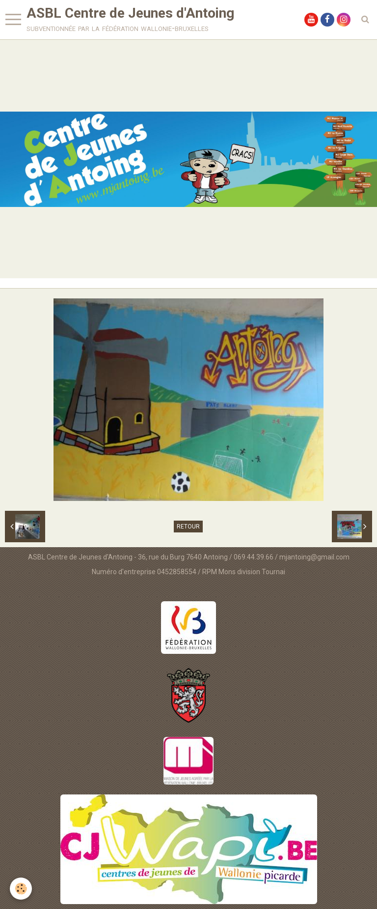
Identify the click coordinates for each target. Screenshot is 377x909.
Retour (188, 526)
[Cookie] (21, 889)
